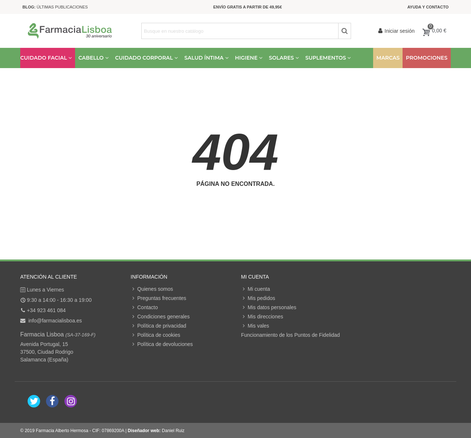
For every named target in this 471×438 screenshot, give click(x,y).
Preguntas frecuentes (158, 298)
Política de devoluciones (162, 344)
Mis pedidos (258, 298)
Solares (281, 57)
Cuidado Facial (43, 57)
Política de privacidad (158, 326)
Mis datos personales (268, 307)
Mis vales (255, 326)
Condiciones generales (160, 317)
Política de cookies (155, 335)
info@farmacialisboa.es (54, 321)
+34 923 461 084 (46, 310)
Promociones (426, 57)
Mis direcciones (262, 317)
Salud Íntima (204, 57)
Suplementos (325, 57)
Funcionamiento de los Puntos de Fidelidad (290, 335)
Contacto (144, 307)
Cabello (91, 57)
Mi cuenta (255, 289)
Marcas (388, 57)
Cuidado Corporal (144, 57)
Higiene (246, 57)
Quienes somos (152, 289)
